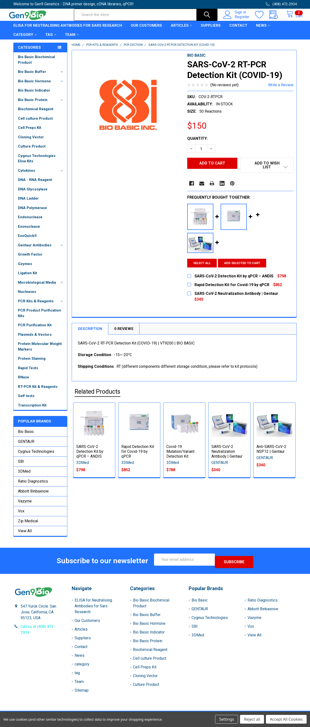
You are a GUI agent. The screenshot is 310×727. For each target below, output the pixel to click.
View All (25, 535)
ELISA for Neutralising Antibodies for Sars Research (67, 30)
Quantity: (197, 143)
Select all (202, 264)
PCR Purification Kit (35, 329)
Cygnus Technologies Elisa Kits (36, 163)
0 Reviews (123, 330)
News (263, 30)
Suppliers (211, 30)
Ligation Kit (27, 277)
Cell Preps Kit (29, 132)
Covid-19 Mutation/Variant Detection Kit (180, 452)
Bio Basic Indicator (34, 95)
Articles (181, 30)
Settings (226, 719)
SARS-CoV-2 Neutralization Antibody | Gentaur (226, 452)
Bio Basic (26, 436)
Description (90, 330)
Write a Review (281, 89)
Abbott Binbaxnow (33, 495)
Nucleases (27, 296)
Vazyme (25, 505)
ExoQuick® (27, 240)
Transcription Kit (32, 409)
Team (72, 39)
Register (237, 19)
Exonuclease (29, 231)
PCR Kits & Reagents (41, 305)
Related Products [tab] (97, 392)
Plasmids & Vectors (35, 339)
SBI (21, 465)
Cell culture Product (35, 123)
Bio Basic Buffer (41, 76)
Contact (238, 30)
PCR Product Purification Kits (39, 317)
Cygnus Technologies (36, 455)
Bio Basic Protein (41, 104)
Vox (21, 515)
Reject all (252, 719)
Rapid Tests (28, 372)
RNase (23, 381)
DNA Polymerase (32, 212)
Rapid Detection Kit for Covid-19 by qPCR (137, 452)
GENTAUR (26, 446)
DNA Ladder (28, 203)
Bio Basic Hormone (41, 85)
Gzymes (25, 268)
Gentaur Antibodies (41, 249)
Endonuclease (30, 221)
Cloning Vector (31, 141)
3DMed (24, 475)
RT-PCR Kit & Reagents (37, 391)
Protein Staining (32, 363)
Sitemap (82, 692)
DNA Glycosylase (32, 193)
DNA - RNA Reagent (35, 184)
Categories (29, 52)
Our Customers (146, 30)
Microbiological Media (41, 287)
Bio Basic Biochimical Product (36, 64)
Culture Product (32, 151)
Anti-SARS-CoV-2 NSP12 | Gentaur (271, 450)
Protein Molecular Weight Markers (40, 351)
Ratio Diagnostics (33, 485)
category (25, 39)
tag (50, 39)
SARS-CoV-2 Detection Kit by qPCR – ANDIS (89, 452)
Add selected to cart (245, 264)
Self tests (26, 400)
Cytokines (41, 175)
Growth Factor (30, 259)
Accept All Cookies (286, 719)
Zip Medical (28, 525)
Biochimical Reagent (35, 113)
